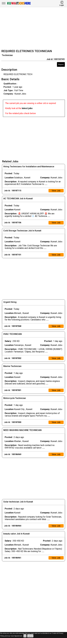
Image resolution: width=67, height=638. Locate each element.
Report (61, 64)
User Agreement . (17, 636)
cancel (30, 636)
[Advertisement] (34, 28)
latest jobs (27, 108)
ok (25, 636)
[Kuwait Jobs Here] (19, 4)
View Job (56, 190)
